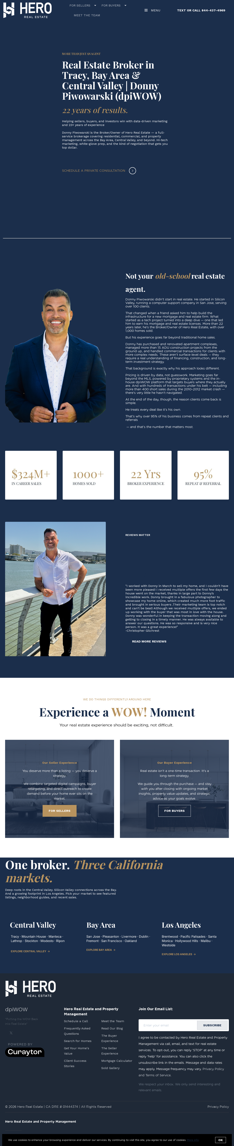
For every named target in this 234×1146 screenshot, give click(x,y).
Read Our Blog (112, 1028)
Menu (152, 10)
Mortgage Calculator (116, 1061)
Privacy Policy (218, 1106)
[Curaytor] (24, 1056)
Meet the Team (87, 15)
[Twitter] (11, 1033)
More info (193, 1140)
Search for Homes (77, 1041)
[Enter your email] (169, 1025)
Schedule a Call (76, 1021)
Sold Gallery (110, 1068)
